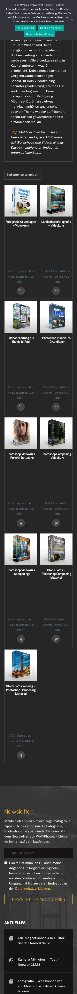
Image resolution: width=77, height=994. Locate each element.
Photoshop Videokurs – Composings (21, 465)
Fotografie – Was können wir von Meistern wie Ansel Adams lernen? (41, 808)
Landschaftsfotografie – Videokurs (56, 224)
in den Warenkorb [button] (20, 255)
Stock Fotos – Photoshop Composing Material (56, 467)
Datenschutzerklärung (32, 710)
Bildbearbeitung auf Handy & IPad (20, 304)
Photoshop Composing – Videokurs (56, 385)
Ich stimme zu (25, 28)
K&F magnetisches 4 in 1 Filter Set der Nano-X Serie (41, 762)
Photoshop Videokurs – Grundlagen (56, 304)
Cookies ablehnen (51, 28)
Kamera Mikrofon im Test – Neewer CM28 (39, 783)
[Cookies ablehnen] (72, 20)
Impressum (59, 967)
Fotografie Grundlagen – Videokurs (21, 224)
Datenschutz (33, 967)
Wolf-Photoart (51, 982)
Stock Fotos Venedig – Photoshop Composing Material (21, 548)
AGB (13, 967)
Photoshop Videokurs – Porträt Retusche (21, 385)
